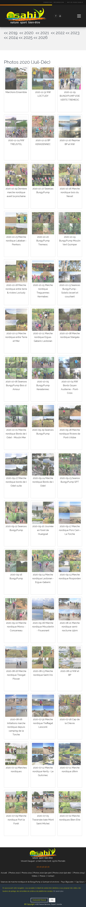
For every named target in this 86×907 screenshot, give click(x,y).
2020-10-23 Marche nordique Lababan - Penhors (16, 241)
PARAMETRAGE (39, 900)
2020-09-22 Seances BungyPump (16, 528)
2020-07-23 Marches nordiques (16, 769)
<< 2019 (11, 32)
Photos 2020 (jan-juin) (42, 873)
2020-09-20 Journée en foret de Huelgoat (42, 530)
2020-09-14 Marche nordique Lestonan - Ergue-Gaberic (43, 578)
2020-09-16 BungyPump (16, 576)
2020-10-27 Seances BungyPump (43, 190)
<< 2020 (27, 32)
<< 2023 (72, 32)
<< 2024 (11, 37)
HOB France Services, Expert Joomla (48, 904)
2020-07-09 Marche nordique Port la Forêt (16, 819)
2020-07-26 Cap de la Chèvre (70, 721)
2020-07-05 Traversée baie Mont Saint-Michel (43, 819)
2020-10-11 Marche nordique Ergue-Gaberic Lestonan (43, 337)
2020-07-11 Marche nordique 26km (70, 769)
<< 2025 (26, 37)
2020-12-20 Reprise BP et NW (70, 142)
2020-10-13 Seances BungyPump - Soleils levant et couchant (69, 291)
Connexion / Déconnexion (53, 2)
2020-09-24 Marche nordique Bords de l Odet (42, 482)
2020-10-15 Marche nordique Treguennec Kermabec (43, 291)
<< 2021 (43, 32)
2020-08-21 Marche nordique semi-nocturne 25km (70, 627)
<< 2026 (41, 37)
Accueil (4, 873)
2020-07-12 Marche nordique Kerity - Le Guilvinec (43, 771)
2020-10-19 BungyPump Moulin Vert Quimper (69, 241)
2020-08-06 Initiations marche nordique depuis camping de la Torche (16, 727)
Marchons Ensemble (16, 92)
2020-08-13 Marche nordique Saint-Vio (43, 673)
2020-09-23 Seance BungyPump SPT (70, 480)
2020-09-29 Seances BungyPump (43, 432)
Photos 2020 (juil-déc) (62, 873)
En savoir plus (58, 891)
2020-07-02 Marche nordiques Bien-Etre (69, 817)
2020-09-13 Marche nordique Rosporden (70, 576)
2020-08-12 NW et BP (69, 673)
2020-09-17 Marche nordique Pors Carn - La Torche (70, 530)
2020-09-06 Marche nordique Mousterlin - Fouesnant (43, 627)
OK (52, 900)
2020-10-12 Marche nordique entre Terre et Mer (16, 337)
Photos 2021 (27, 873)
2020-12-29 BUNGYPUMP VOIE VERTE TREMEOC (70, 96)
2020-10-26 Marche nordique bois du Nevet (70, 192)
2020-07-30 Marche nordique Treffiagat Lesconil (43, 723)
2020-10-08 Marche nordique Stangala (70, 335)
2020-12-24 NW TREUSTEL (16, 142)
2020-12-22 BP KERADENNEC (43, 142)
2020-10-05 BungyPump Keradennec (43, 385)
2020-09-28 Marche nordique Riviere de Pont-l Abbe (69, 434)
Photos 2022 (14, 873)
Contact (51, 876)
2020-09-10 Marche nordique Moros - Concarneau (16, 627)
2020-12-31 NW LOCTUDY (43, 94)
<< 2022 (58, 32)
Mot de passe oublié (75, 2)
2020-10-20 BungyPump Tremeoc (43, 241)
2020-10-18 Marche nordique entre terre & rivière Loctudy (16, 289)
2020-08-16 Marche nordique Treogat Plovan (16, 675)
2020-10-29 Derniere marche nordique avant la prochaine (16, 192)
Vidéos (35, 876)
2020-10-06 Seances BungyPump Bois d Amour (16, 385)
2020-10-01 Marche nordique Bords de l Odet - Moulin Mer (16, 434)
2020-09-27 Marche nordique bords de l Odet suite (16, 482)
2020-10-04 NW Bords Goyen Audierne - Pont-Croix (70, 387)
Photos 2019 (78, 873)
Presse (42, 876)
